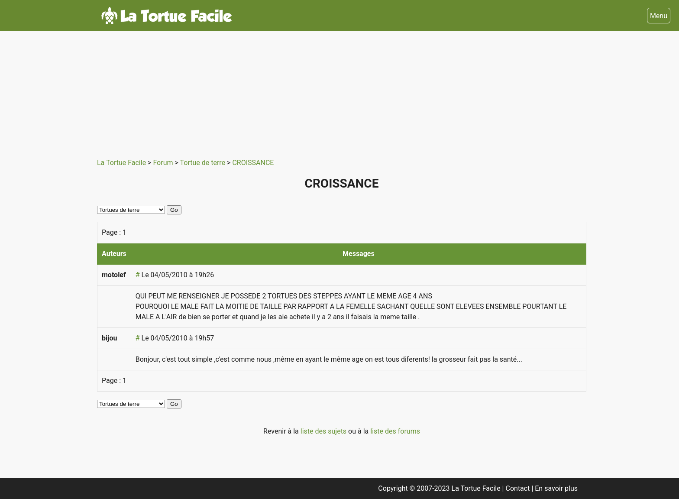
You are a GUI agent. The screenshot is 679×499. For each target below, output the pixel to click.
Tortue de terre (203, 163)
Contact (519, 488)
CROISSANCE (253, 163)
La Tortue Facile (122, 163)
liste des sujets (324, 431)
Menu (658, 16)
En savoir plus (556, 488)
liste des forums (395, 431)
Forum (164, 163)
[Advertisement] (335, 91)
